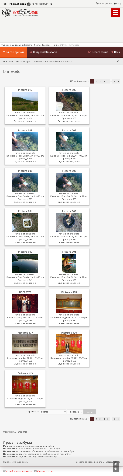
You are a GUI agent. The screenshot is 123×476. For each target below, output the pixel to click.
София (43, 3)
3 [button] (100, 81)
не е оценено (29, 121)
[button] (118, 81)
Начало (7, 461)
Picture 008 (25, 130)
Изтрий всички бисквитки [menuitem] (17, 471)
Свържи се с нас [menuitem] (44, 471)
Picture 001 (69, 251)
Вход (118, 3)
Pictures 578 (69, 292)
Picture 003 (69, 211)
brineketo (11, 71)
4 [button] (104, 81)
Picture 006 (25, 170)
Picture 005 (69, 170)
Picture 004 (25, 211)
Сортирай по (46, 411)
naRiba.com (27, 44)
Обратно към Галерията (15, 431)
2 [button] (96, 81)
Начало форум (21, 461)
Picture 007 (69, 130)
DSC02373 (25, 292)
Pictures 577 (25, 332)
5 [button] (108, 81)
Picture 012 (25, 89)
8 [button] (114, 81)
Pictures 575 (25, 373)
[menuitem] (43, 52)
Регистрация (105, 3)
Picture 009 (69, 89)
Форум (37, 44)
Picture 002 (25, 251)
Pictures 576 (69, 332)
